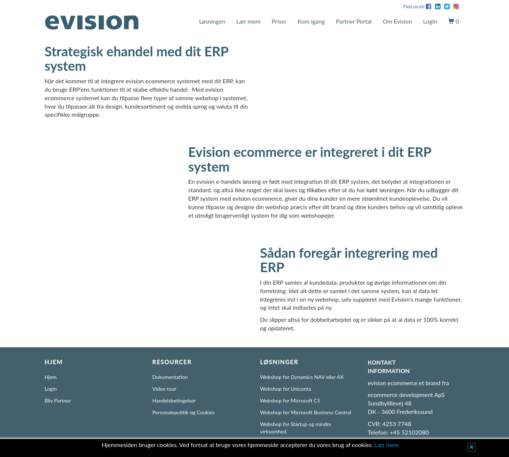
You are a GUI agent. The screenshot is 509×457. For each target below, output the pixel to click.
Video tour (164, 389)
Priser (279, 21)
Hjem (51, 377)
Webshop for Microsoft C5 (290, 400)
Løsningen (212, 21)
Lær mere (248, 21)
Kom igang (311, 21)
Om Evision (397, 21)
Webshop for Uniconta (285, 389)
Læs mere (386, 444)
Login (430, 21)
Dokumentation (170, 377)
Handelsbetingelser (174, 400)
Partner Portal (354, 21)
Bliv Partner (58, 400)
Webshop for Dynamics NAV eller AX (302, 377)
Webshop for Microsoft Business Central (305, 412)
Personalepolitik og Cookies (183, 412)
